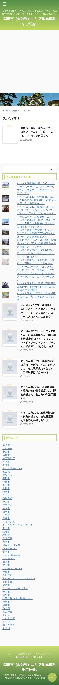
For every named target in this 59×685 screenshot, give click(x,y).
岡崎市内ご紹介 (24, 654)
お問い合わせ (37, 657)
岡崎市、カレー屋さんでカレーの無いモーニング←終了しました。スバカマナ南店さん (38, 132)
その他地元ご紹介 (42, 654)
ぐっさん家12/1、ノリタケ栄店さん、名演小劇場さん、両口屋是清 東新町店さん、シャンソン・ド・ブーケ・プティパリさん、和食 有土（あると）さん (38, 339)
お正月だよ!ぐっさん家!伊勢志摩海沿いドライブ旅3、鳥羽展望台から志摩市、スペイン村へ (36, 243)
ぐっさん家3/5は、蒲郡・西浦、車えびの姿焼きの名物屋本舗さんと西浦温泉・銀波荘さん (36, 223)
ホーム (11, 654)
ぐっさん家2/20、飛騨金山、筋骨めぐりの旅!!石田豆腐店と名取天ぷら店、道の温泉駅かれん (36, 200)
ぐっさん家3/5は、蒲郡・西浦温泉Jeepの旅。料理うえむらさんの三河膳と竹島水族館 (36, 286)
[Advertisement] (29, 61)
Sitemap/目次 (21, 657)
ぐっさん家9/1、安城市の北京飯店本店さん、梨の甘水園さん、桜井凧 (36, 296)
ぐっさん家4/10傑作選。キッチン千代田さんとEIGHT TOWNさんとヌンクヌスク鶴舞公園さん (36, 233)
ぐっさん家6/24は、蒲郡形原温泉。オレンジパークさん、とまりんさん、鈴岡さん (36, 253)
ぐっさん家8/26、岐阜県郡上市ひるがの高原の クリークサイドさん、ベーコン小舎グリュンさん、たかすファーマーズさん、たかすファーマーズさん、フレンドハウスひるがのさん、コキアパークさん (36, 270)
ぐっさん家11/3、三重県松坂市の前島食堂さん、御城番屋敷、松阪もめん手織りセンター (38, 416)
